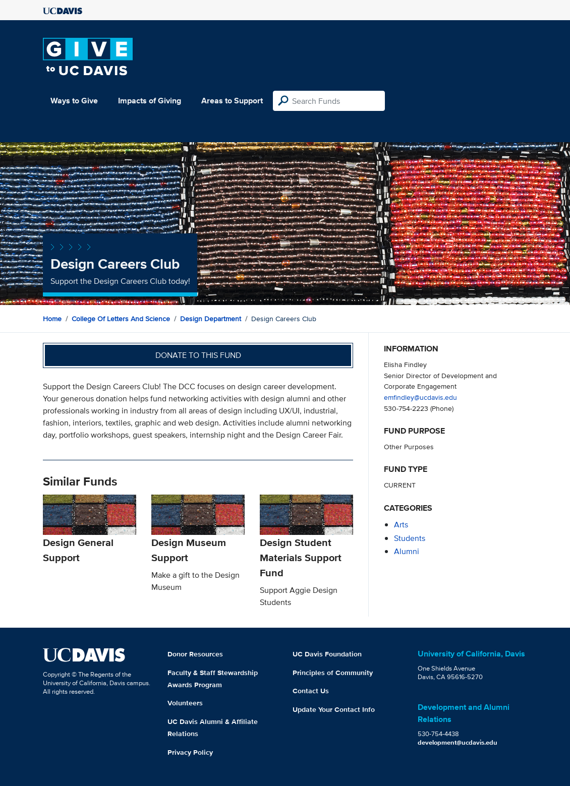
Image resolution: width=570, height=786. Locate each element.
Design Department (210, 319)
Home (52, 319)
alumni (406, 551)
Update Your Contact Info (334, 709)
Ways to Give (74, 100)
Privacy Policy (190, 752)
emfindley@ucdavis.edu (420, 397)
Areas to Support (232, 100)
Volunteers (185, 703)
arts (401, 524)
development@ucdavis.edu (457, 742)
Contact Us (311, 691)
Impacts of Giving (149, 100)
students (409, 538)
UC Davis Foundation (327, 654)
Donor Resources (195, 654)
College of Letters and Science (121, 319)
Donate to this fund (198, 355)
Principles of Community (333, 673)
